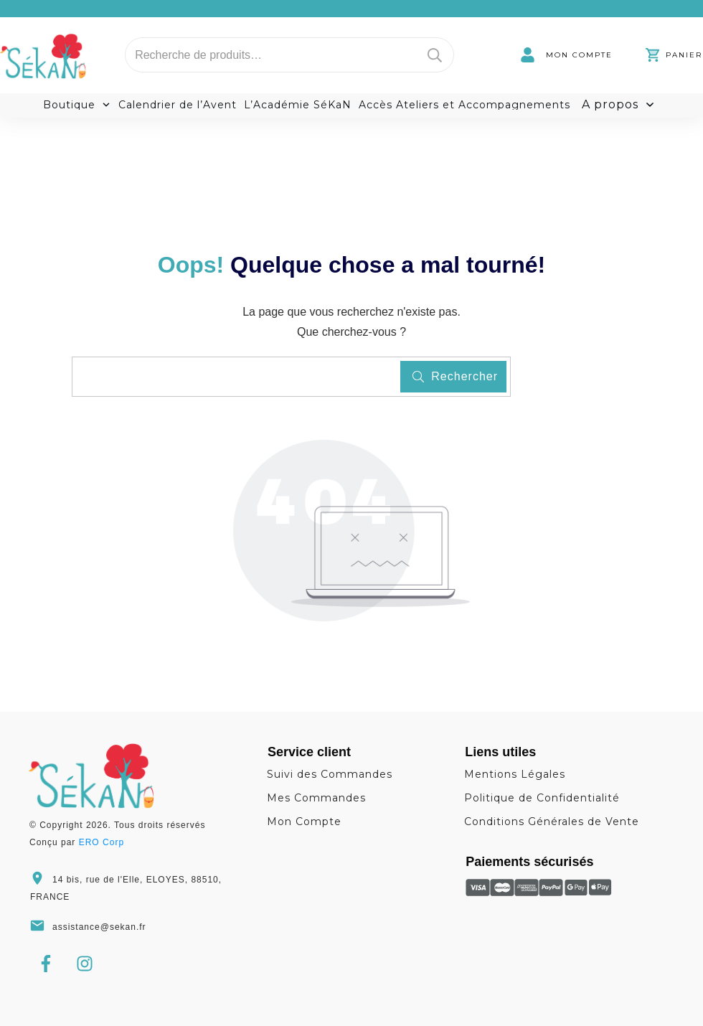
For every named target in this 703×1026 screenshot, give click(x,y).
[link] (566, 54)
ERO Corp (101, 842)
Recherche (435, 55)
